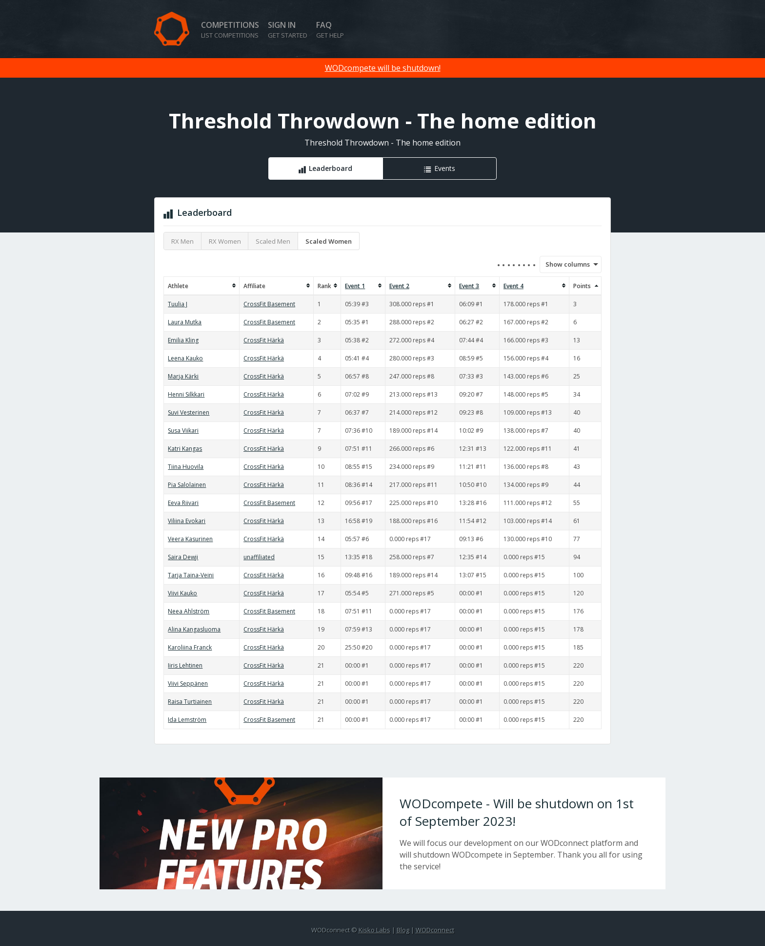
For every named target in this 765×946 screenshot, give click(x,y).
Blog (403, 929)
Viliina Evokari (186, 521)
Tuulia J (177, 304)
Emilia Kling (183, 340)
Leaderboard (330, 168)
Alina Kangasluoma (194, 629)
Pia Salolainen (187, 485)
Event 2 (399, 286)
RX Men (182, 241)
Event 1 (355, 286)
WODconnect (435, 929)
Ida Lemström (187, 719)
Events (444, 168)
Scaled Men (273, 241)
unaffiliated (259, 557)
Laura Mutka (184, 322)
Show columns (564, 264)
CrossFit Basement (269, 304)
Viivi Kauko (182, 593)
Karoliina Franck (190, 647)
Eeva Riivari (183, 503)
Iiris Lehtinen (185, 665)
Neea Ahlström (188, 611)
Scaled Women (328, 241)
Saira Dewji (183, 557)
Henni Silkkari (186, 394)
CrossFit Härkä (263, 340)
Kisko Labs (374, 929)
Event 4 (513, 286)
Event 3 (469, 286)
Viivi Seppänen (188, 683)
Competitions (230, 30)
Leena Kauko (185, 358)
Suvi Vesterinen (188, 412)
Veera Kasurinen (190, 539)
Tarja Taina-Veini (191, 575)
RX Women (225, 241)
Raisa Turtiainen (190, 701)
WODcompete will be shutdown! (383, 68)
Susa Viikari (183, 430)
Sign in (287, 30)
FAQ (330, 30)
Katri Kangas (185, 448)
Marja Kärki (183, 376)
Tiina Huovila (185, 466)
